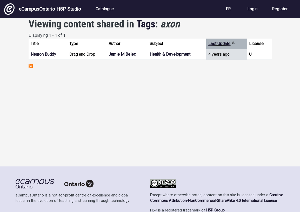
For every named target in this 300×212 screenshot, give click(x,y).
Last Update (221, 43)
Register (280, 8)
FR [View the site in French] (228, 8)
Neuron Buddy (43, 54)
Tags (145, 24)
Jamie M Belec (122, 54)
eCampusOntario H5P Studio (42, 9)
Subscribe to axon (31, 66)
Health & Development (170, 54)
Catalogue (105, 8)
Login (252, 8)
